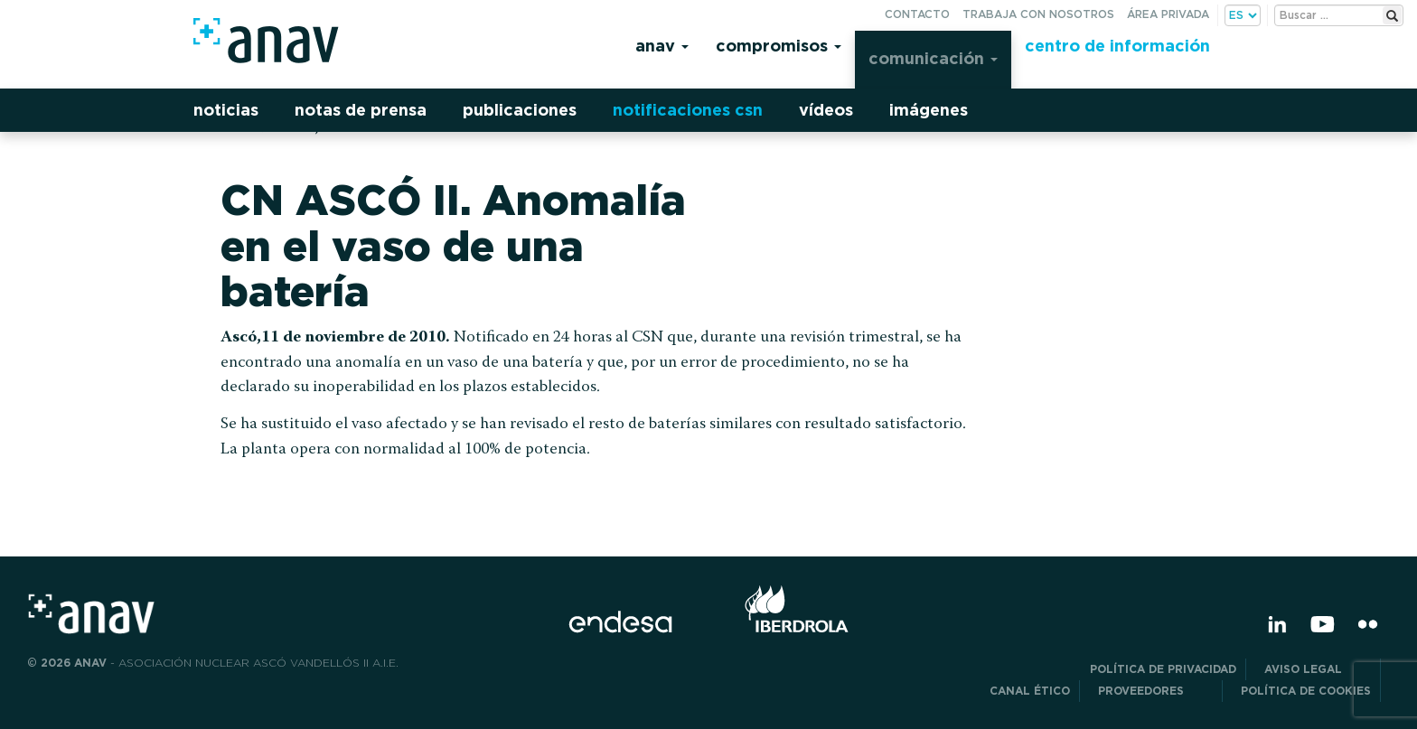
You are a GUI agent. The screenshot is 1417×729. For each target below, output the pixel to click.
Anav (662, 45)
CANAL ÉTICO (1030, 690)
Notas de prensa (361, 109)
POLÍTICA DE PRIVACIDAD (1163, 669)
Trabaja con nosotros (1038, 14)
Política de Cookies (1306, 690)
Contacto (917, 14)
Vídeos (826, 109)
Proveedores (1155, 690)
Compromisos (778, 45)
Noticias (225, 109)
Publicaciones (520, 109)
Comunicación (933, 58)
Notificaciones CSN (688, 109)
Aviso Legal (1317, 669)
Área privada (1168, 14)
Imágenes (928, 109)
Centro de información (1117, 45)
